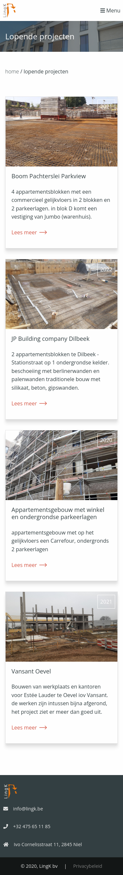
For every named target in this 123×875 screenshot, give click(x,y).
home (12, 71)
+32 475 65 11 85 (27, 826)
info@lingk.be (23, 809)
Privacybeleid (87, 866)
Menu (110, 10)
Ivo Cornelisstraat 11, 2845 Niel (42, 844)
